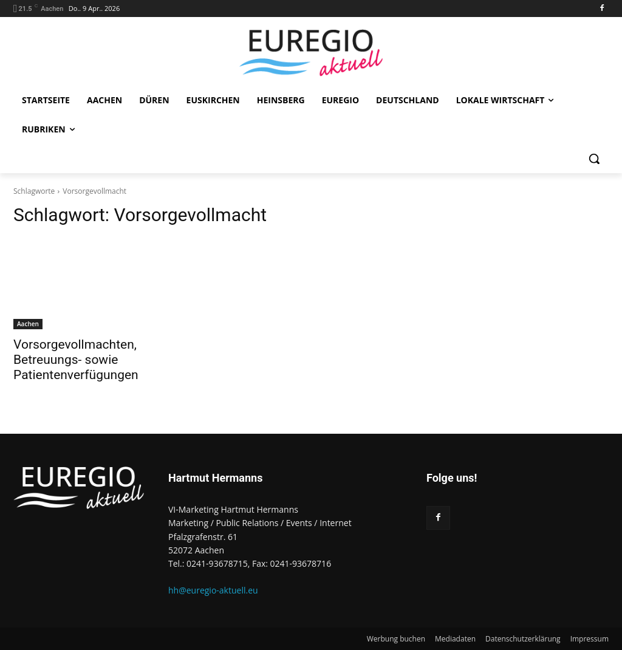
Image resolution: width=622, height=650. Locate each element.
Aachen (28, 324)
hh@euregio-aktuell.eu (213, 590)
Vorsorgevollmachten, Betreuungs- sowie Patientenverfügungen (75, 359)
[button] (594, 158)
